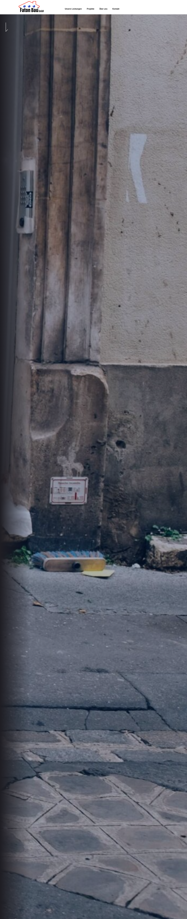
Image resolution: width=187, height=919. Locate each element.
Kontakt (115, 9)
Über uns (103, 9)
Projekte (90, 9)
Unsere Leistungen (73, 9)
